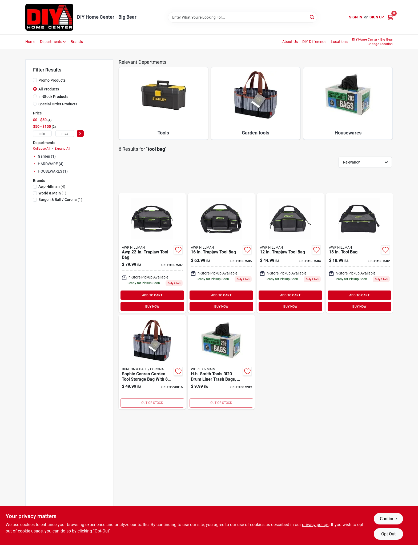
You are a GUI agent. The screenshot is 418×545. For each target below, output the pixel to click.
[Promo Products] (35, 80)
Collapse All (41, 148)
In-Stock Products (53, 96)
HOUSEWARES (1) (53, 171)
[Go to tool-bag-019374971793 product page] (359, 253)
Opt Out (388, 533)
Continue (388, 518)
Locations (339, 41)
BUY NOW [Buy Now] (152, 306)
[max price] (64, 133)
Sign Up (376, 17)
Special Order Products (57, 104)
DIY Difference (314, 41)
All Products (48, 89)
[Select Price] (80, 133)
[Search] (312, 17)
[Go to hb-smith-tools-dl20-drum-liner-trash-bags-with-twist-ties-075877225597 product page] (221, 362)
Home (30, 41)
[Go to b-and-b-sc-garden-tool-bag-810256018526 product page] (152, 362)
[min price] (42, 133)
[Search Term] (242, 17)
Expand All (62, 148)
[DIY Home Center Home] (49, 17)
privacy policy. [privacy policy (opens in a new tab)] (315, 524)
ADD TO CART (152, 295)
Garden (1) (47, 156)
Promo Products (52, 80)
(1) (52, 193)
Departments (51, 41)
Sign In (355, 17)
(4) (51, 186)
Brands (77, 41)
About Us (290, 41)
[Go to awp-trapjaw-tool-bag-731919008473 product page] (152, 253)
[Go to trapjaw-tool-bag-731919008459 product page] (290, 253)
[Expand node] (35, 156)
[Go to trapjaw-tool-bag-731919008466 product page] (221, 253)
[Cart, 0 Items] (390, 17)
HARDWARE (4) (50, 164)
